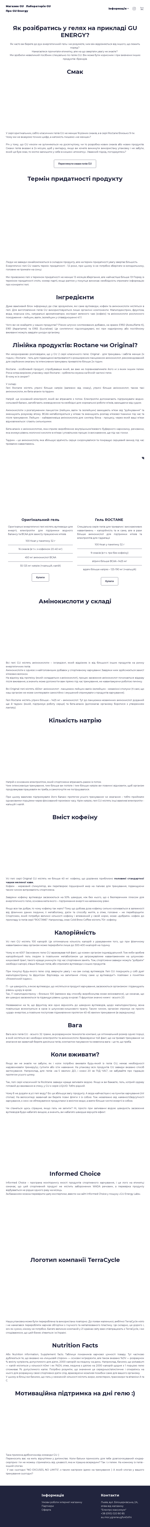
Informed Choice (97, 1194)
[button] (134, 8)
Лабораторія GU (38, 6)
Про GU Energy (17, 11)
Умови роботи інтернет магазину (62, 1502)
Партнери (48, 1506)
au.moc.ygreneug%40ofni (116, 1517)
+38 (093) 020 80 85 (113, 1513)
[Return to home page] (73, 8)
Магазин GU (15, 6)
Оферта (46, 1509)
